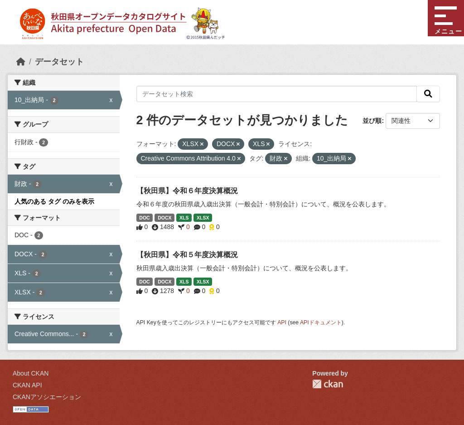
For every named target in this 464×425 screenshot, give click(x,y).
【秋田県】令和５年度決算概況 (187, 255)
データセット (59, 61)
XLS (183, 217)
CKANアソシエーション (47, 397)
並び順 (372, 120)
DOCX (164, 217)
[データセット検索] (276, 94)
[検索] (428, 94)
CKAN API (27, 385)
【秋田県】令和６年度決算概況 (187, 191)
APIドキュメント (321, 322)
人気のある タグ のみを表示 (54, 201)
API (281, 322)
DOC (144, 217)
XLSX (203, 217)
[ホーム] (20, 61)
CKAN (327, 384)
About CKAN (30, 373)
